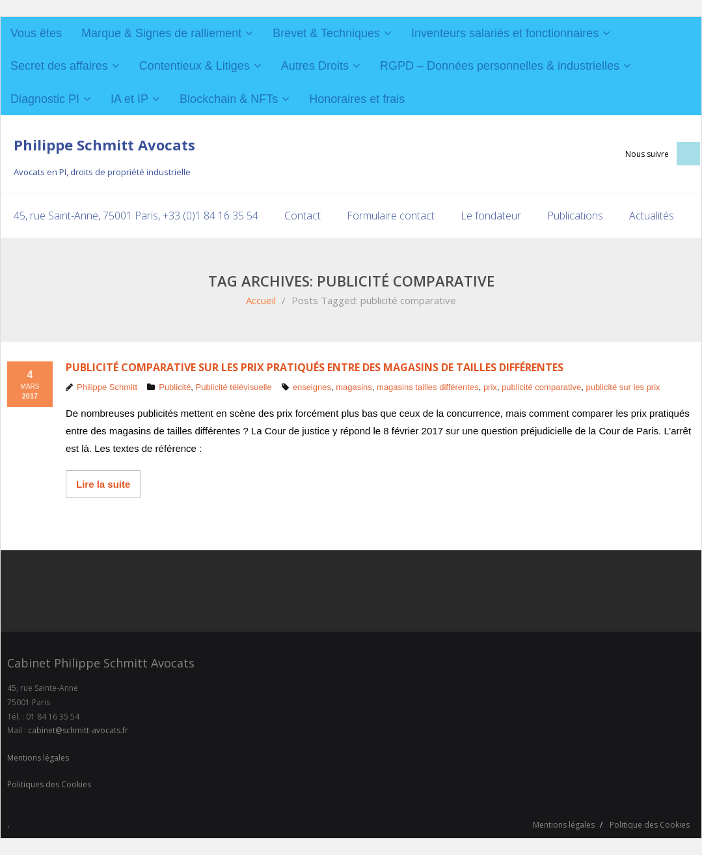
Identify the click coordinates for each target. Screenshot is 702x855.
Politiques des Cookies (49, 784)
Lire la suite (103, 484)
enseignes (312, 387)
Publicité (175, 387)
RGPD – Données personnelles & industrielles (499, 65)
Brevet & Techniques (326, 33)
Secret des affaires (59, 65)
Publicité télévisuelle (234, 387)
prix (490, 387)
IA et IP (129, 98)
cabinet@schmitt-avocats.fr (78, 730)
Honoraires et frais (357, 98)
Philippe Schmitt (107, 387)
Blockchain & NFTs (229, 98)
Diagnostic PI (44, 98)
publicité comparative (541, 387)
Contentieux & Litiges (194, 65)
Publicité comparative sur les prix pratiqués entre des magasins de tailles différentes (314, 367)
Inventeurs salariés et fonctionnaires (505, 33)
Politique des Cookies (650, 824)
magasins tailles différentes (428, 387)
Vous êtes (36, 33)
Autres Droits (315, 65)
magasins (354, 387)
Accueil (261, 300)
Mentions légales (38, 757)
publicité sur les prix (623, 387)
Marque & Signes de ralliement (161, 33)
